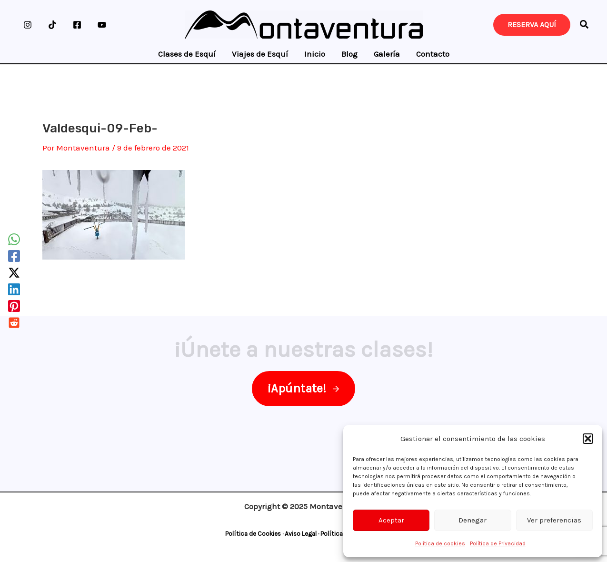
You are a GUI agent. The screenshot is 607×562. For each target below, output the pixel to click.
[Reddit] (14, 323)
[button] (588, 438)
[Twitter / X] (14, 273)
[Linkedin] (14, 289)
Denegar (472, 520)
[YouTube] (101, 24)
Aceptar (391, 520)
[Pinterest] (14, 306)
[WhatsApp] (14, 239)
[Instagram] (27, 24)
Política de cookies (440, 543)
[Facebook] (77, 24)
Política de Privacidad (498, 543)
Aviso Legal (301, 533)
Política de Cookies (253, 533)
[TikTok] (52, 24)
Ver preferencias (554, 520)
